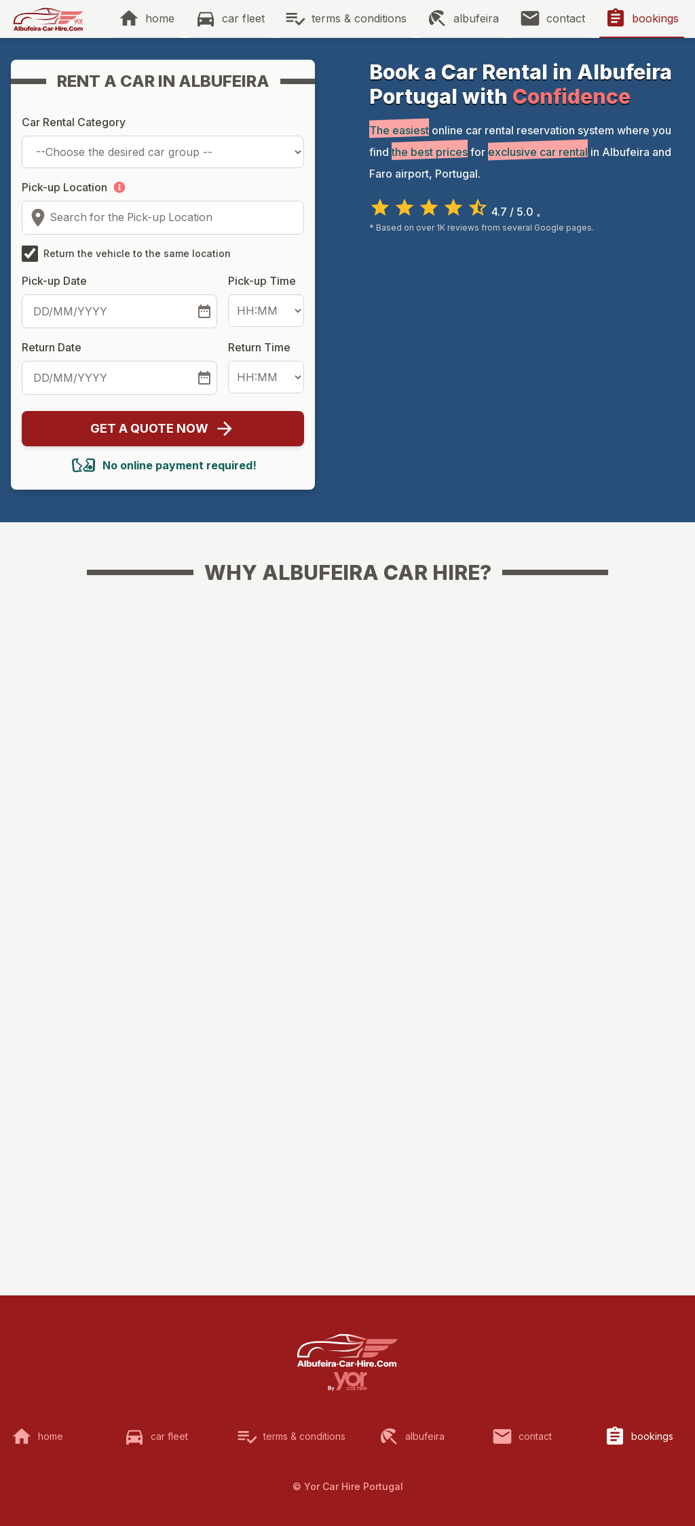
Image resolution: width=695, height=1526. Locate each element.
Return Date (51, 347)
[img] (48, 19)
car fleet (243, 18)
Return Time (259, 347)
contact (565, 18)
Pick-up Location (64, 187)
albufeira (476, 18)
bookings (655, 18)
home (159, 18)
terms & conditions (359, 18)
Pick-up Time (262, 281)
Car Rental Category (74, 122)
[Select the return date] (204, 378)
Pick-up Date (54, 281)
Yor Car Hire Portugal (353, 1486)
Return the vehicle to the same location (137, 253)
